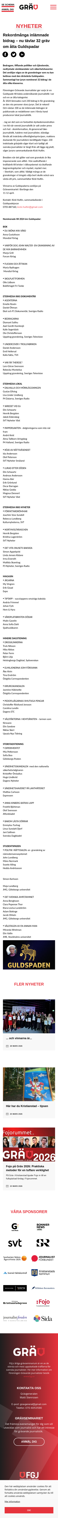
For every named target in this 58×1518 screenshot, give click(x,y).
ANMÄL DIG (8, 9)
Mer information (12, 1501)
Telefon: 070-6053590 (29, 1408)
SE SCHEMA (8, 4)
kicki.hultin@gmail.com (30, 207)
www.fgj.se (29, 1376)
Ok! (29, 1510)
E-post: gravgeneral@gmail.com (29, 1404)
